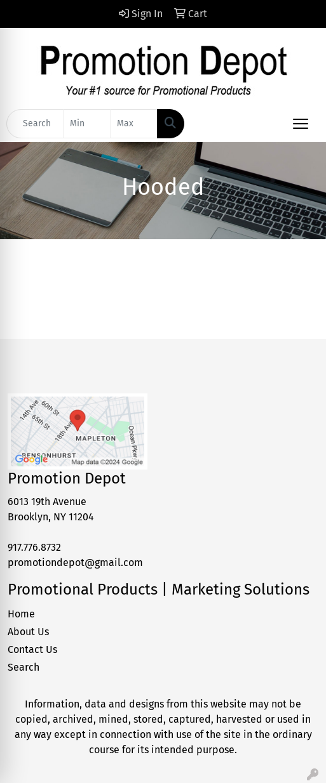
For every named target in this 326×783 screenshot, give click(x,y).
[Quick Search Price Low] (87, 123)
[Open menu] (300, 123)
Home (21, 614)
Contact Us (32, 649)
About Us (28, 632)
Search (23, 667)
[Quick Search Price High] (134, 123)
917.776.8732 (34, 547)
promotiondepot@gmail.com (75, 562)
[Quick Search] (35, 123)
